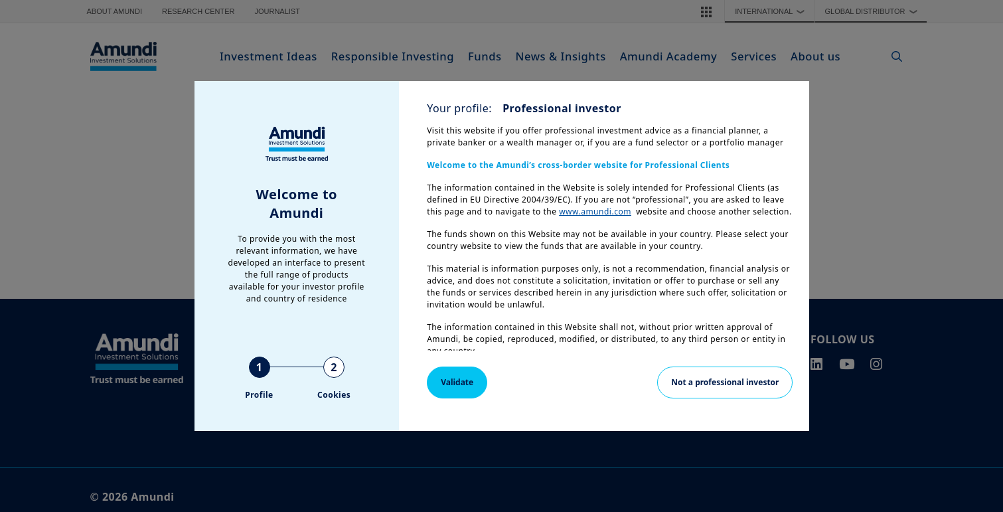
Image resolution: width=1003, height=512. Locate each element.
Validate (457, 382)
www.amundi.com (595, 211)
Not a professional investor (725, 382)
